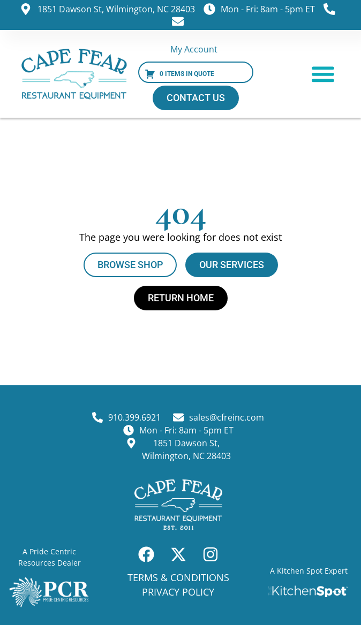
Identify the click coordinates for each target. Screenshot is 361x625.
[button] (322, 73)
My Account (193, 49)
